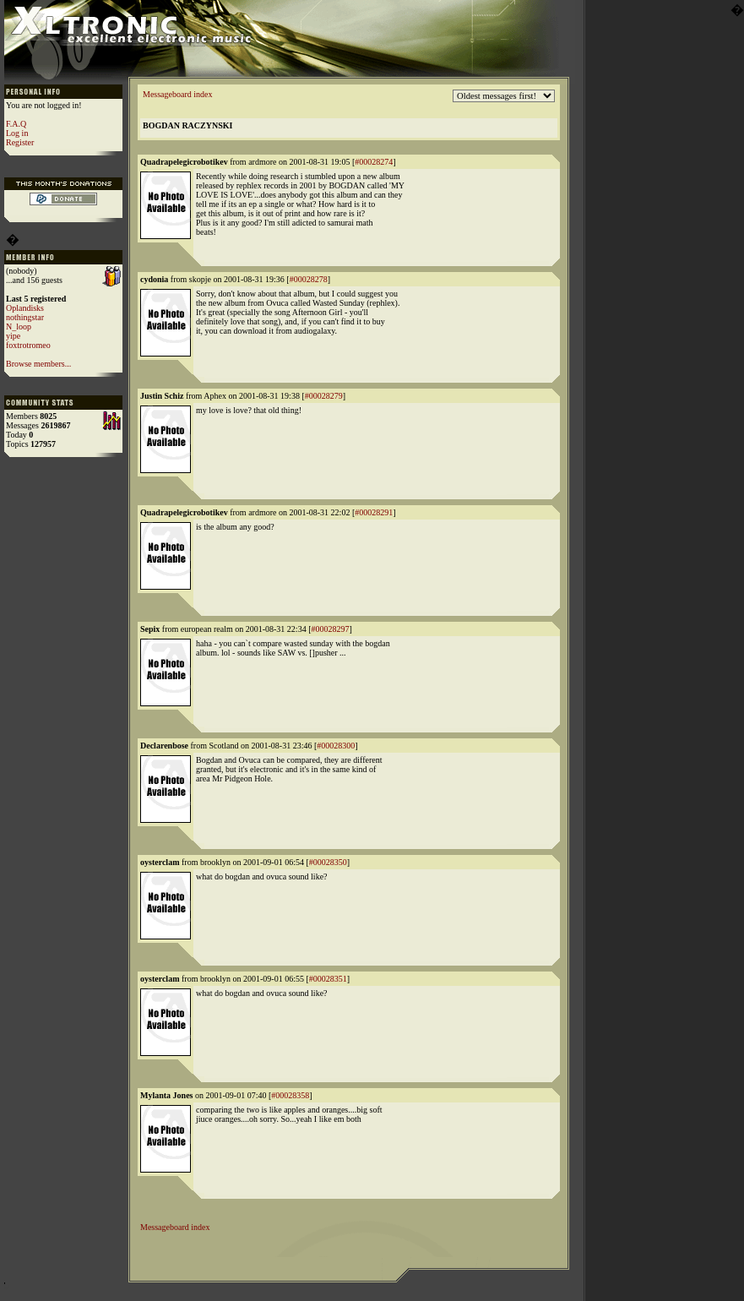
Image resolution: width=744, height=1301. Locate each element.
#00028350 (328, 862)
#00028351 (328, 978)
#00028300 (336, 745)
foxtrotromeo (28, 345)
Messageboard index (177, 94)
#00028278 (309, 279)
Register (20, 142)
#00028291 (374, 512)
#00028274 (374, 161)
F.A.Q (16, 123)
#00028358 (290, 1095)
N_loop (18, 326)
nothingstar (25, 317)
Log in (17, 133)
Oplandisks (25, 308)
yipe (13, 335)
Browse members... (38, 363)
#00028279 (324, 395)
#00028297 (330, 629)
